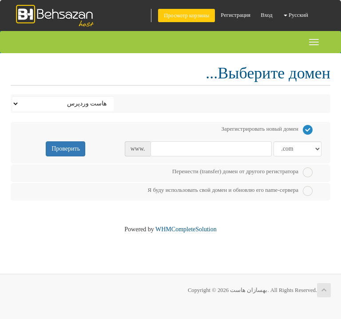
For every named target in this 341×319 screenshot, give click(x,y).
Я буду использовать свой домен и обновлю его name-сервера (230, 191)
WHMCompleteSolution (186, 229)
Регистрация (235, 15)
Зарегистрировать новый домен (267, 130)
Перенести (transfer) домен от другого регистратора (242, 172)
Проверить (66, 148)
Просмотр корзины (186, 15)
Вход (266, 15)
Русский (296, 15)
